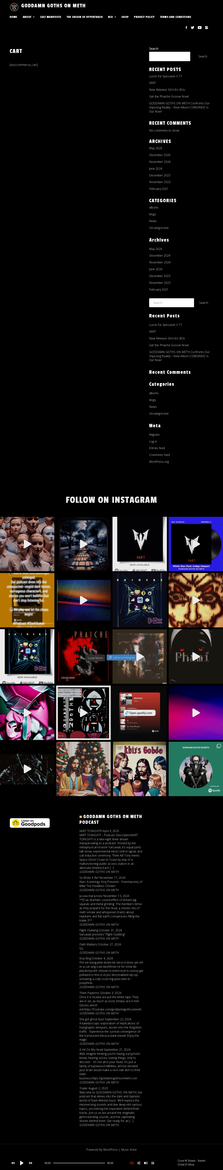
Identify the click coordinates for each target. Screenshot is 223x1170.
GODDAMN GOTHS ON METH (53, 6)
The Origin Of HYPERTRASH (85, 17)
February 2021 (158, 189)
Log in (153, 441)
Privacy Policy (144, 17)
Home (13, 17)
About (27, 17)
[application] (79, 1163)
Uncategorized (158, 228)
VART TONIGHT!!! (90, 831)
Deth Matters (88, 944)
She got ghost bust (91, 1019)
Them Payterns (89, 993)
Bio (110, 17)
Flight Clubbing (88, 930)
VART (152, 83)
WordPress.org (159, 462)
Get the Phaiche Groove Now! (169, 96)
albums (154, 207)
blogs (152, 214)
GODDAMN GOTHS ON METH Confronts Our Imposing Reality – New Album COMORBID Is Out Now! (179, 107)
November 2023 (160, 182)
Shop (125, 17)
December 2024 (159, 155)
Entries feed (157, 448)
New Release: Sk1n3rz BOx (167, 90)
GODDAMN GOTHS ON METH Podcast (110, 819)
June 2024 (155, 169)
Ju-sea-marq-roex (90, 896)
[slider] (79, 1163)
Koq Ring (85, 958)
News (153, 221)
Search (153, 49)
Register (154, 435)
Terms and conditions (175, 17)
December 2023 (159, 175)
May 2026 (155, 148)
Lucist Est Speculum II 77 (165, 76)
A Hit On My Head (91, 1050)
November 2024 (160, 162)
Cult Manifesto (50, 17)
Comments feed (159, 455)
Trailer (83, 1088)
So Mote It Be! (89, 878)
